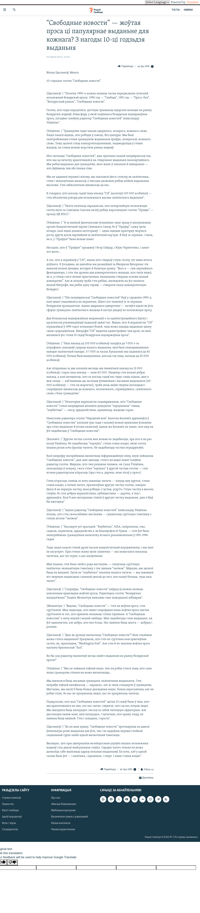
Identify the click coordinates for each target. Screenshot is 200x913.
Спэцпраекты (10, 829)
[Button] (125, 66)
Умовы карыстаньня (63, 829)
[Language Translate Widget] (151, 2)
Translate (189, 2)
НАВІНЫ (188, 10)
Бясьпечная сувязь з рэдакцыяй (69, 816)
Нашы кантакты (60, 823)
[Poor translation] (12, 862)
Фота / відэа (9, 823)
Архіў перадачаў (12, 816)
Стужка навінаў (11, 798)
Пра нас (55, 798)
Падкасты (8, 804)
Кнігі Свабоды (10, 810)
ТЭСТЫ (176, 10)
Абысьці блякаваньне (63, 804)
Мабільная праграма (63, 810)
